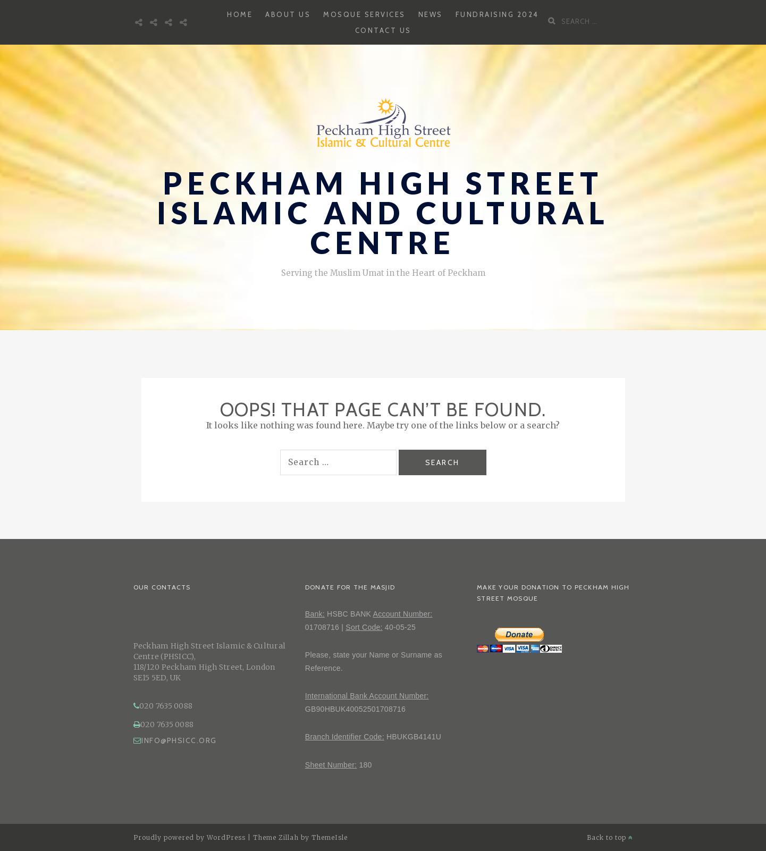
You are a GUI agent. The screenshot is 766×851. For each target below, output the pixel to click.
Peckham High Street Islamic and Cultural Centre (383, 212)
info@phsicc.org (175, 740)
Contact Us (383, 30)
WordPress (226, 837)
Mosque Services (364, 14)
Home (239, 14)
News (430, 14)
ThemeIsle (330, 837)
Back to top (610, 837)
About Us (287, 14)
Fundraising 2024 (497, 14)
